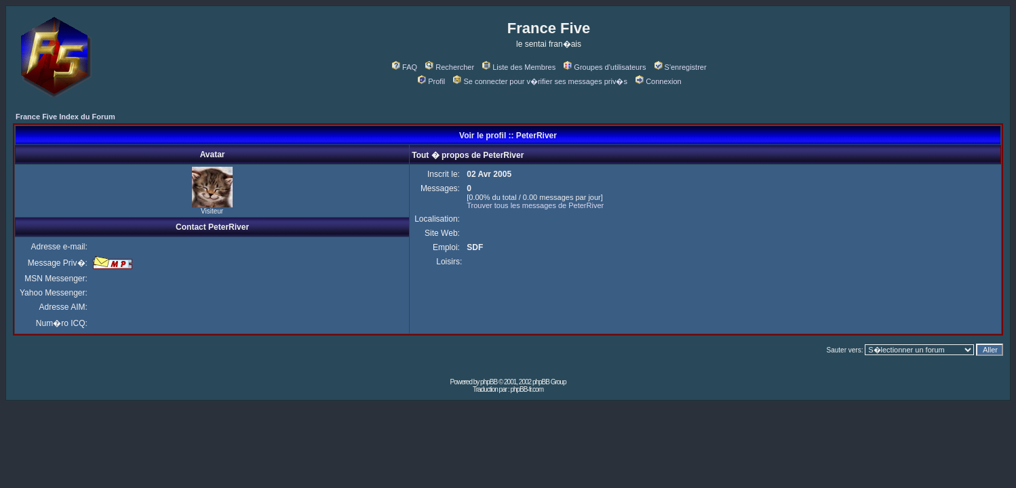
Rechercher (449, 67)
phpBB (488, 382)
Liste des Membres (518, 67)
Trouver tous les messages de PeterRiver (535, 205)
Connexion (659, 81)
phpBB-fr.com (526, 389)
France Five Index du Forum (65, 117)
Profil (431, 81)
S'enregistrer (680, 67)
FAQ (404, 67)
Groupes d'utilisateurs (605, 67)
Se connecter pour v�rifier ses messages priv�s (540, 81)
